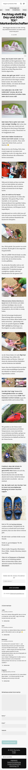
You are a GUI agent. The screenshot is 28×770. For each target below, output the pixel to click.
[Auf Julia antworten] (5, 621)
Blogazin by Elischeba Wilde (10, 3)
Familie (7, 10)
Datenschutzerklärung (17, 593)
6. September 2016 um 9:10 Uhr (8, 671)
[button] (24, 3)
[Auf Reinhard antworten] (5, 665)
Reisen (24, 10)
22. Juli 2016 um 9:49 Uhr (7, 627)
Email (3, 723)
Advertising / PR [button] (14, 766)
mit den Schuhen (17, 524)
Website (4, 730)
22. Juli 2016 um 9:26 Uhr (7, 611)
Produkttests (16, 10)
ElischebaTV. (5, 565)
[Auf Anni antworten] (5, 635)
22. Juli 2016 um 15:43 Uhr (7, 641)
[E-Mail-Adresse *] (14, 581)
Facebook (21, 557)
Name (4, 716)
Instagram (13, 557)
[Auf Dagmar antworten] (5, 681)
